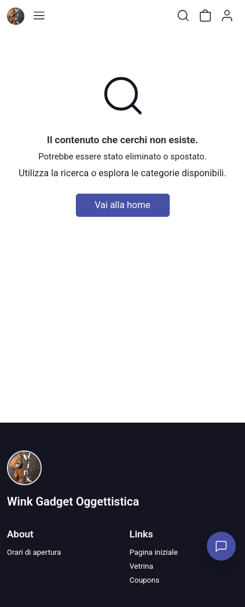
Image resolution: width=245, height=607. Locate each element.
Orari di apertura (34, 552)
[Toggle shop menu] (39, 16)
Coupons (145, 580)
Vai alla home (123, 204)
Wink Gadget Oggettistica (73, 501)
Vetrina (141, 566)
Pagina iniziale (154, 552)
